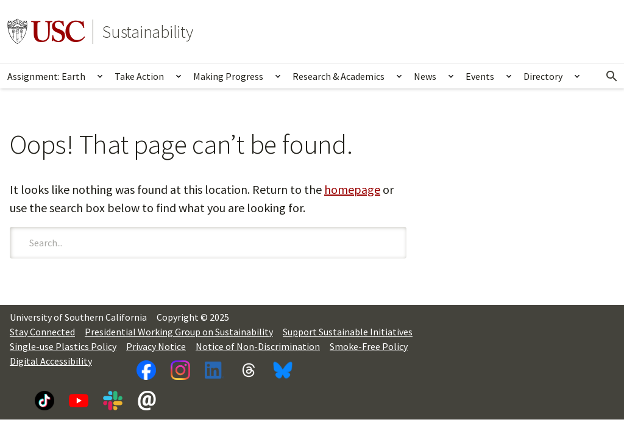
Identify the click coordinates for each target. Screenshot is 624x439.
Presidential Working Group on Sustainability (179, 332)
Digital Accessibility (51, 361)
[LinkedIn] (214, 370)
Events (480, 76)
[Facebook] (146, 370)
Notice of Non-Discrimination (258, 346)
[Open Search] (612, 76)
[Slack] (113, 400)
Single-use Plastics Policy (63, 346)
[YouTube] (78, 400)
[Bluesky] (283, 370)
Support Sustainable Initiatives (348, 332)
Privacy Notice (156, 346)
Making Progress (228, 76)
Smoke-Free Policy (369, 346)
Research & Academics (338, 76)
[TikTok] (44, 400)
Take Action (139, 76)
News (425, 76)
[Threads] (248, 370)
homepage (352, 189)
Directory (542, 76)
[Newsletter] (147, 400)
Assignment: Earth (46, 76)
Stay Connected (42, 332)
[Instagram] (180, 370)
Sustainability (147, 32)
